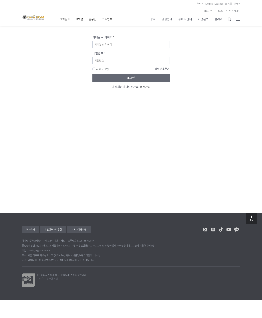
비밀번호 (98, 53)
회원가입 (208, 10)
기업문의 (203, 19)
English (209, 3)
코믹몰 (79, 19)
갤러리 (219, 19)
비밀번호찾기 (162, 68)
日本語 (228, 3)
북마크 (200, 3)
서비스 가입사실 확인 (47, 278)
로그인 (221, 10)
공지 (153, 19)
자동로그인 (100, 69)
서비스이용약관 (79, 229)
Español (219, 3)
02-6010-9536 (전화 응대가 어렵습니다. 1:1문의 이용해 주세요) (122, 245)
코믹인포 (107, 19)
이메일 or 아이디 (103, 37)
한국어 (237, 3)
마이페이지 (234, 10)
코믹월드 (65, 19)
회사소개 (30, 229)
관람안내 (167, 19)
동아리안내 (185, 19)
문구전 (92, 19)
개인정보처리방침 (53, 229)
